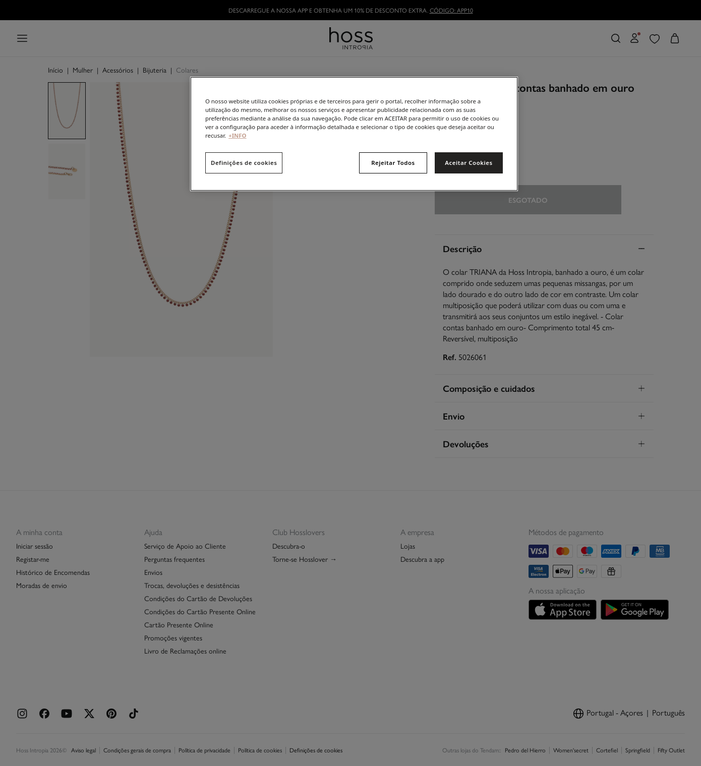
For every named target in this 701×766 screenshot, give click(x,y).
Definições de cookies (244, 162)
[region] (354, 134)
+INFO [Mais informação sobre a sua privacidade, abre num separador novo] (237, 135)
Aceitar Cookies (468, 162)
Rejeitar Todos (393, 162)
